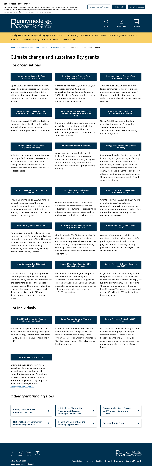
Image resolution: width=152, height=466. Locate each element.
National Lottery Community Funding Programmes (27, 423)
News (107, 461)
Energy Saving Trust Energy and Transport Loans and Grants (117, 411)
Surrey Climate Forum (114, 423)
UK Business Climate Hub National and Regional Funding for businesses (70, 411)
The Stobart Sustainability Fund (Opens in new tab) (75, 191)
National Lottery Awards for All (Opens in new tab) (31, 146)
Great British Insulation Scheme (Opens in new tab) (31, 320)
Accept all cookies (137, 7)
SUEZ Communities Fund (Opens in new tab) (31, 191)
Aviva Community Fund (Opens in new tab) (31, 265)
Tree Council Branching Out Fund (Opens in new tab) (121, 191)
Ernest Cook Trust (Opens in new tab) (121, 226)
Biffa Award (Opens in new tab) (31, 225)
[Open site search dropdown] (106, 23)
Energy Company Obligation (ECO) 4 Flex (120, 320)
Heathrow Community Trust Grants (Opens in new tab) (121, 112)
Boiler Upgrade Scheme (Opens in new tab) (76, 320)
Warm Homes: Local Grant (31, 357)
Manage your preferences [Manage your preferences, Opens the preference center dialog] (99, 7)
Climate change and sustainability (33, 48)
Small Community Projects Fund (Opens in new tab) (76, 77)
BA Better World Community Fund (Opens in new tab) (76, 226)
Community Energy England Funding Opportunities (71, 423)
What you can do (58, 48)
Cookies (99, 461)
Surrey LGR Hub (132, 461)
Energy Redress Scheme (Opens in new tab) (121, 265)
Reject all (119, 7)
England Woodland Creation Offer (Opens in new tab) (75, 265)
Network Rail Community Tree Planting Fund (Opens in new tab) (31, 112)
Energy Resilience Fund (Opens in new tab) (121, 146)
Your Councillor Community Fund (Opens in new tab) (31, 77)
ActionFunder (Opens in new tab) (76, 145)
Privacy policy (118, 461)
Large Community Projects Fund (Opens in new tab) (120, 77)
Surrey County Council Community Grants (24, 411)
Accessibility (77, 461)
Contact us (88, 461)
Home (13, 47)
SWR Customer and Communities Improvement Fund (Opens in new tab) (76, 113)
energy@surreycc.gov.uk (22, 386)
